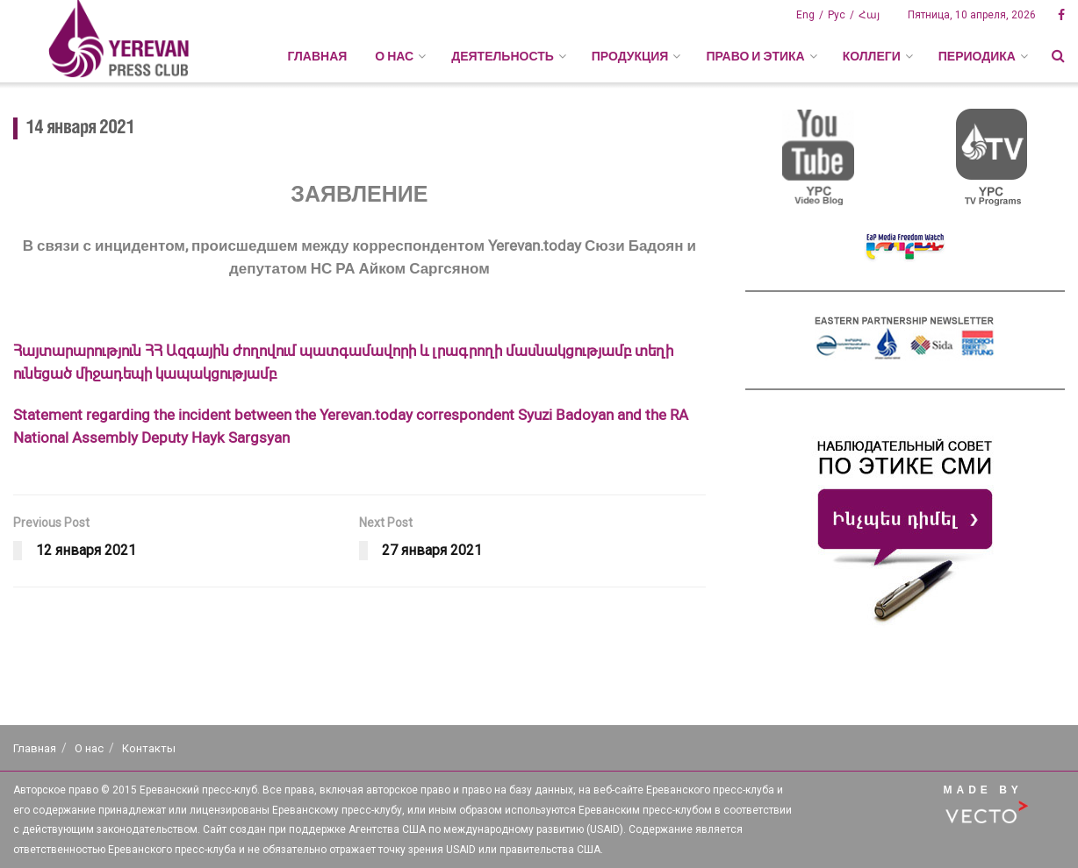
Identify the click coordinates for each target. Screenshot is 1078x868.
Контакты (149, 748)
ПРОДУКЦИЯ (630, 56)
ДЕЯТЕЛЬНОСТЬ (502, 56)
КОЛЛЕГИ (872, 56)
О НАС (394, 56)
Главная (317, 56)
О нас (89, 748)
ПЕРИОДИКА (977, 56)
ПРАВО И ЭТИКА (755, 56)
